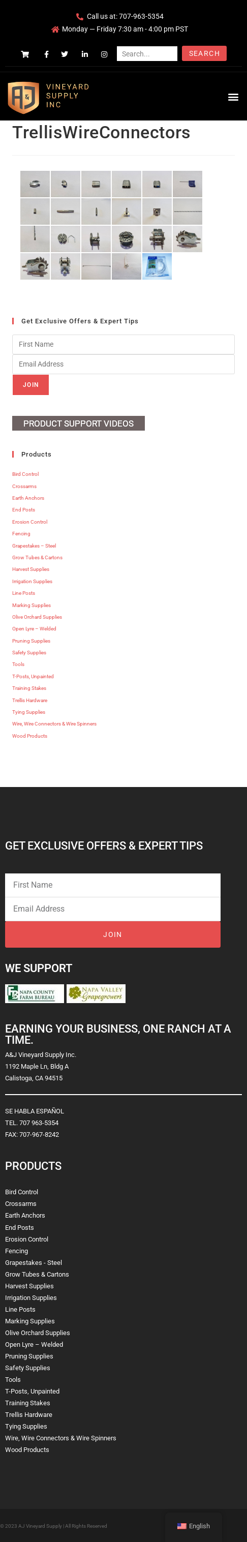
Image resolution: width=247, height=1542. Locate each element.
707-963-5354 (141, 16)
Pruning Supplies (31, 641)
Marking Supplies (31, 605)
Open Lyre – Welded (34, 628)
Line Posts (23, 593)
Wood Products (29, 736)
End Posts (23, 509)
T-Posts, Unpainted (33, 676)
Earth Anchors (28, 498)
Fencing (21, 533)
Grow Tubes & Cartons (37, 557)
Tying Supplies (28, 712)
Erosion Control (29, 522)
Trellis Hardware (29, 700)
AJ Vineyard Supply (40, 1526)
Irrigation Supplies (32, 581)
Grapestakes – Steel (34, 545)
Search (204, 53)
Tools (18, 664)
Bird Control (25, 474)
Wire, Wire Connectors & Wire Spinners (54, 723)
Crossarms (24, 486)
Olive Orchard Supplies (37, 617)
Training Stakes (29, 688)
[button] (233, 96)
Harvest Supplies (30, 569)
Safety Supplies (29, 652)
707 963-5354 (38, 1123)
